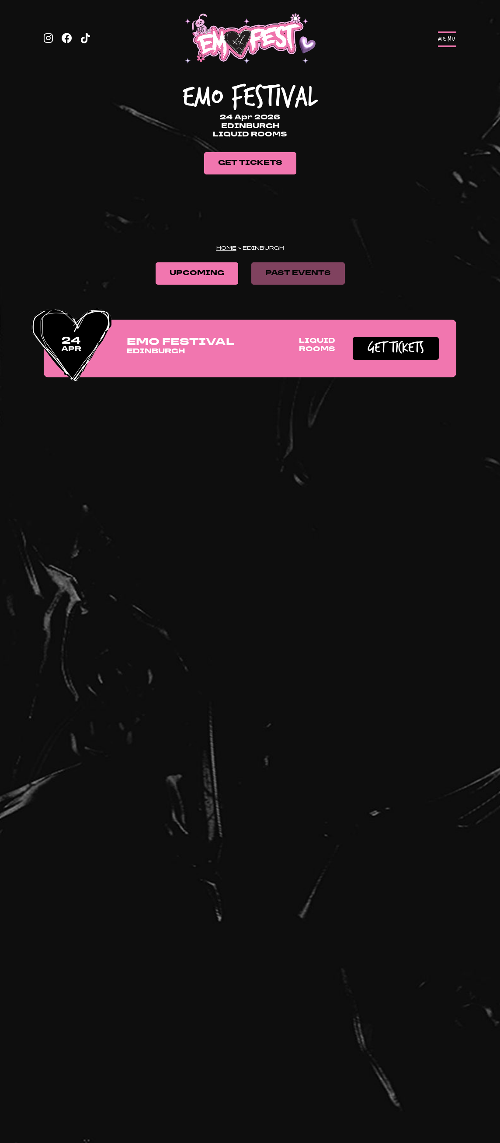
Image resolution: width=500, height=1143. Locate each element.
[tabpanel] (250, 120)
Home (226, 248)
